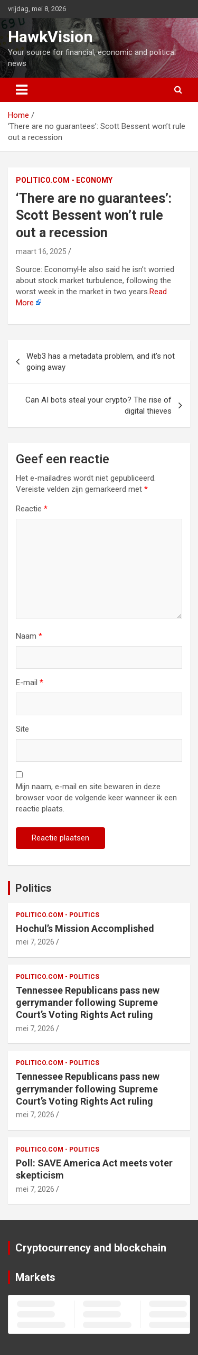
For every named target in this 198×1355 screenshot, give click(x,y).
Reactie (32, 508)
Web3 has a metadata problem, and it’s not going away (100, 361)
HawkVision (50, 36)
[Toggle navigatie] (21, 90)
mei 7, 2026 (35, 942)
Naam (29, 636)
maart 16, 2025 (41, 251)
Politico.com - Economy (64, 180)
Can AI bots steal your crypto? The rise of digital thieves (98, 405)
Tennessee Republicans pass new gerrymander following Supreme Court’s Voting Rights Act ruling (87, 1003)
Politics (33, 888)
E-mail (29, 682)
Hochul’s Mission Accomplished (85, 928)
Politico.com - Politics (57, 915)
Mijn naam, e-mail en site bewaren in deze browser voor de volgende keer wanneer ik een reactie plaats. (96, 798)
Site (22, 729)
